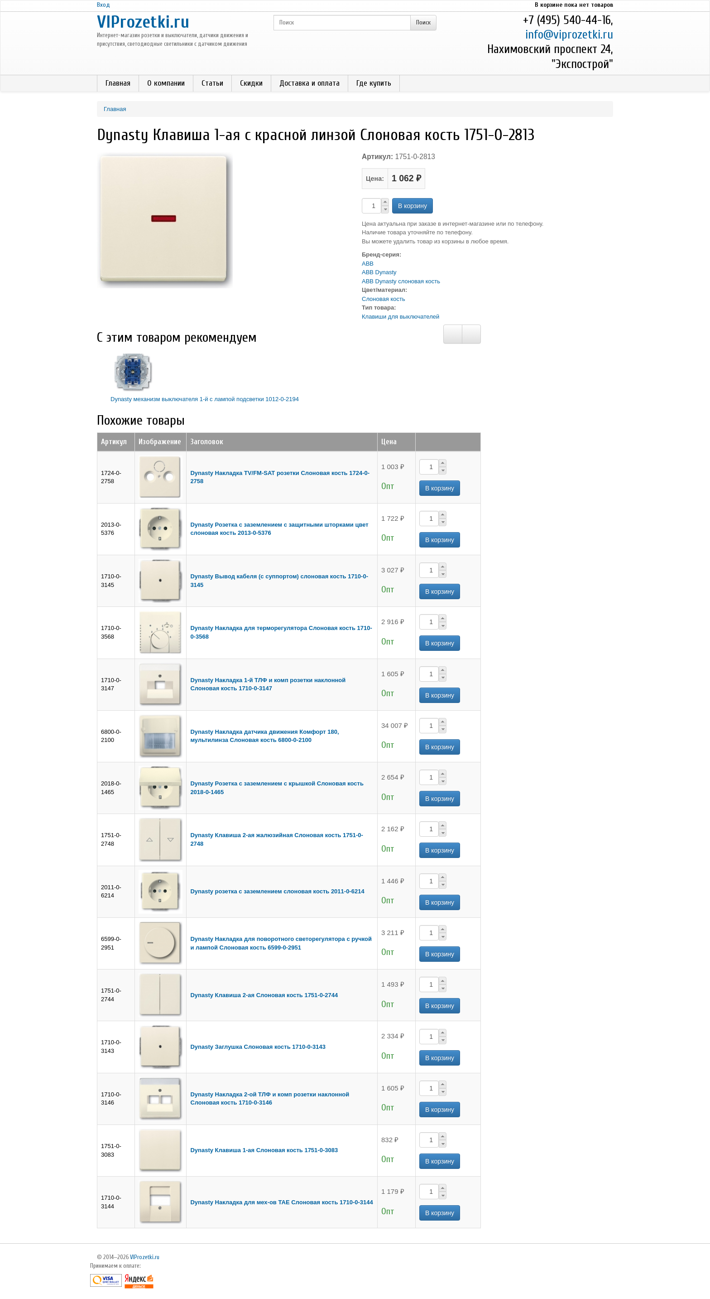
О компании (166, 83)
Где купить (373, 83)
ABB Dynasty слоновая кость (401, 281)
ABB (368, 263)
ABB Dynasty (379, 272)
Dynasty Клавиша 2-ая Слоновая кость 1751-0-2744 (264, 995)
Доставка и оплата (309, 83)
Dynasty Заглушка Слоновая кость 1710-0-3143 (258, 1046)
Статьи (212, 83)
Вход (103, 5)
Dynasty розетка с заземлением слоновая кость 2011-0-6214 (277, 891)
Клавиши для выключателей (400, 316)
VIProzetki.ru (143, 22)
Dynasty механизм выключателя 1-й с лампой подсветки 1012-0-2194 (204, 399)
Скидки (251, 83)
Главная (118, 83)
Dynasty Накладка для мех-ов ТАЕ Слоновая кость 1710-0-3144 (281, 1202)
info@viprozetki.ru (569, 35)
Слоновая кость (383, 299)
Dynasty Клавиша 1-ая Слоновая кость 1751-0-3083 (264, 1150)
